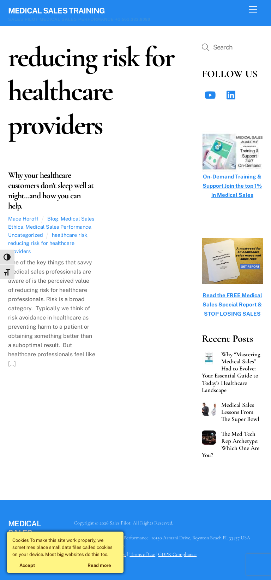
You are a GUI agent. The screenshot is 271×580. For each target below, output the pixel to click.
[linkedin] (232, 95)
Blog (52, 219)
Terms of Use (142, 554)
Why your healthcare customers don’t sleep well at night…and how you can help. (51, 190)
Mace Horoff (23, 219)
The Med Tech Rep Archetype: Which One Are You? (230, 444)
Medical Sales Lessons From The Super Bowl (240, 412)
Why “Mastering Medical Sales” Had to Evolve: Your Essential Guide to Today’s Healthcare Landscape (231, 372)
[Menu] (253, 10)
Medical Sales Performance (58, 227)
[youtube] (211, 95)
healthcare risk (69, 235)
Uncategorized (25, 235)
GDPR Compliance (177, 554)
